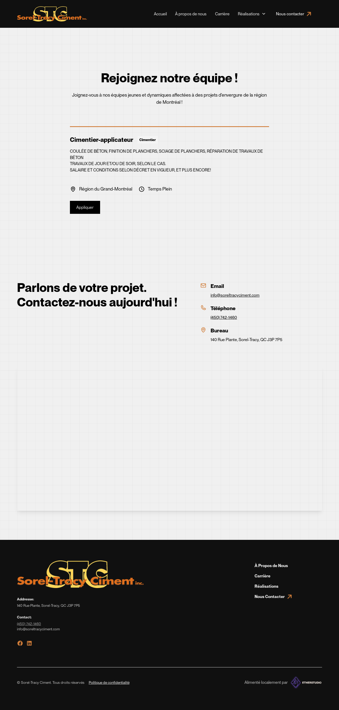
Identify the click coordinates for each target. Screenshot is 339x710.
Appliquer (84, 207)
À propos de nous (191, 13)
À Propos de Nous (271, 565)
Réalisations (266, 586)
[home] (52, 14)
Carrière (222, 13)
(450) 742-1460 (224, 317)
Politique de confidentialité (109, 682)
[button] (252, 14)
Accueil (160, 13)
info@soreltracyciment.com (235, 295)
